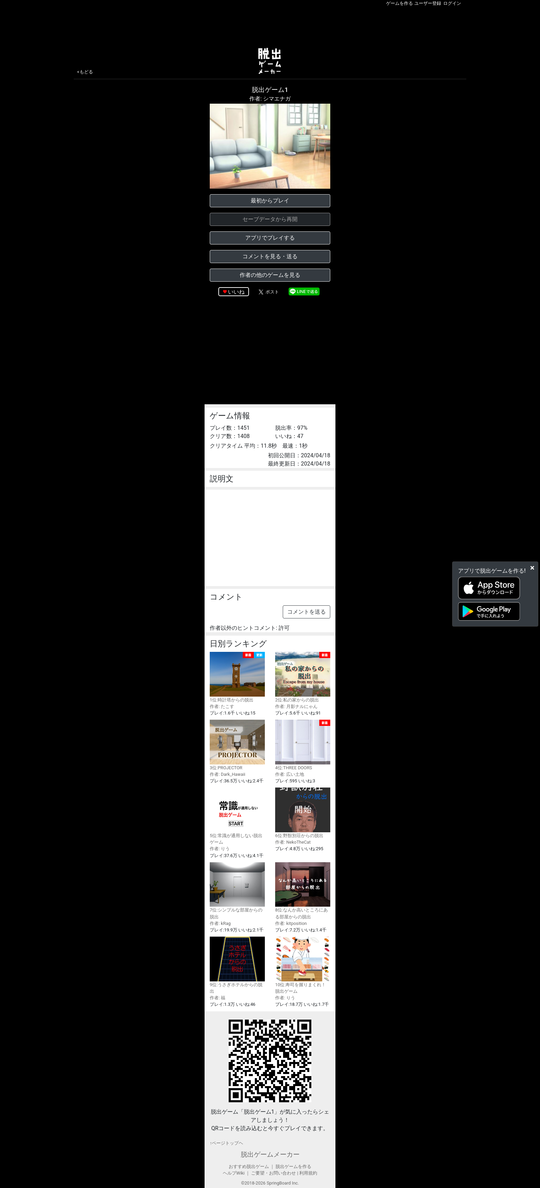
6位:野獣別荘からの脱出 (302, 813)
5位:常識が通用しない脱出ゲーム (237, 816)
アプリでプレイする (270, 238)
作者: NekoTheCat (293, 842)
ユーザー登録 (427, 3)
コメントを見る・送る (270, 256)
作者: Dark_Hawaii (227, 774)
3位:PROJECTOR (237, 745)
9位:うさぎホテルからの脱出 (237, 965)
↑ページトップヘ (226, 1143)
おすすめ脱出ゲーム (249, 1166)
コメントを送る (306, 611)
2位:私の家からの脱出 (302, 677)
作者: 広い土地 (289, 774)
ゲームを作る (399, 3)
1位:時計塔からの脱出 (237, 677)
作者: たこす (222, 706)
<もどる (85, 71)
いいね (236, 292)
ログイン (452, 3)
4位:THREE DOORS (302, 745)
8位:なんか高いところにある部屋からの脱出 (302, 890)
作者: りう (220, 848)
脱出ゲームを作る (293, 1166)
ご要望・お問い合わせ (273, 1173)
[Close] (532, 568)
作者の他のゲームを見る (270, 275)
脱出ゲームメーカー (270, 1154)
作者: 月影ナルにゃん (296, 706)
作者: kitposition (291, 923)
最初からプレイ (270, 200)
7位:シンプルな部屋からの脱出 (237, 890)
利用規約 (308, 1173)
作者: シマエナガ (270, 98)
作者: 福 (217, 997)
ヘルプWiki (234, 1173)
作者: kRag (220, 923)
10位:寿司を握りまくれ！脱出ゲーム (302, 965)
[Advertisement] (270, 25)
